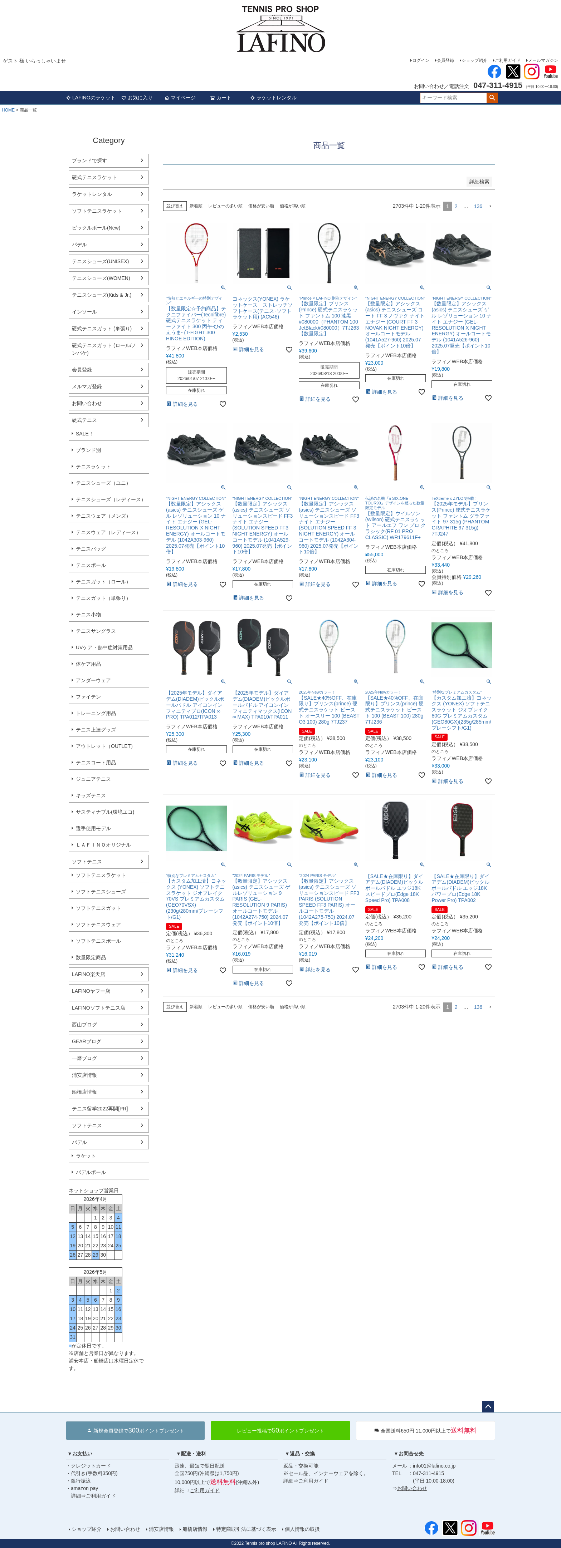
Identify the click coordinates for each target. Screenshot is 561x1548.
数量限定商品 (91, 957)
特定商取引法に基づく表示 (246, 1529)
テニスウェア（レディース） (108, 532)
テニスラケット (93, 466)
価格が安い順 (261, 205)
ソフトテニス (87, 861)
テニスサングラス (96, 631)
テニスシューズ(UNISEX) (100, 261)
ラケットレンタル (273, 97)
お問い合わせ (87, 403)
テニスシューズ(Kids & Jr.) (101, 295)
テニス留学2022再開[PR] (100, 1108)
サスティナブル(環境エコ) (105, 812)
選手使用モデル (93, 828)
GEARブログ (86, 1041)
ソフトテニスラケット (97, 211)
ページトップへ (488, 1407)
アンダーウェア (93, 680)
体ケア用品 (88, 664)
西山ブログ (84, 1024)
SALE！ (85, 434)
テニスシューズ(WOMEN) (101, 278)
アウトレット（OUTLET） (106, 746)
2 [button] (456, 206)
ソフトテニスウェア (98, 924)
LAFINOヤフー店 (91, 991)
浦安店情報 (84, 1075)
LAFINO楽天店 (88, 974)
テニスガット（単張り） (103, 598)
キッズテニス (91, 795)
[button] (490, 206)
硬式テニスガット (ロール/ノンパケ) (104, 349)
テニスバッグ (91, 549)
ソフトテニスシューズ (101, 891)
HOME (8, 110)
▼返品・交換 (300, 1453)
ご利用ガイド (508, 60)
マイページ (180, 97)
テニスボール (91, 565)
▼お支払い (79, 1453)
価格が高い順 (293, 205)
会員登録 (445, 60)
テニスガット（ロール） (103, 582)
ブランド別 (88, 450)
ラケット (86, 1156)
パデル (79, 244)
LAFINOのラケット (91, 97)
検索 (492, 98)
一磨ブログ (84, 1058)
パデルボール (91, 1172)
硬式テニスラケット (94, 177)
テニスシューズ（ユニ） (103, 483)
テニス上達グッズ (96, 730)
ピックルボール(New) (96, 228)
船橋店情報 (84, 1092)
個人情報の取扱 (302, 1529)
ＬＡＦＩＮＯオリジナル (103, 845)
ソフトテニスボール (98, 941)
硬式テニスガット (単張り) (102, 328)
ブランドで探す (89, 160)
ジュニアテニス (93, 779)
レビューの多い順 (225, 205)
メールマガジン (543, 60)
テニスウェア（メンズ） (103, 516)
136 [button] (478, 206)
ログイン (420, 60)
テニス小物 (88, 614)
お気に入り (137, 97)
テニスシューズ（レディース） (111, 499)
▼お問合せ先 (409, 1453)
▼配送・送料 (191, 1453)
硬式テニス (84, 420)
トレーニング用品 (96, 713)
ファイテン (88, 697)
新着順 (196, 205)
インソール (84, 312)
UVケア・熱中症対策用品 (104, 647)
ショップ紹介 (474, 60)
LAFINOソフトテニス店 (98, 1008)
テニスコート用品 (96, 762)
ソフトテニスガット (98, 908)
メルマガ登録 (87, 386)
